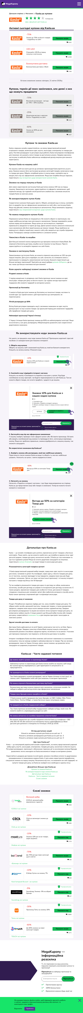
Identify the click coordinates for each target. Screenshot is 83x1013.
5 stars (42, 18)
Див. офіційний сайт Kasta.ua (36, 22)
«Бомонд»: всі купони (19, 863)
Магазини (29, 13)
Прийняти (29, 1009)
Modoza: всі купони (18, 845)
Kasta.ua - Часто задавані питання (41, 776)
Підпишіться (68, 979)
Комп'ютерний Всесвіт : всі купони (24, 882)
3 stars (34, 18)
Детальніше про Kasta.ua (41, 774)
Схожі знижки (41, 778)
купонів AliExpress (60, 262)
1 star (27, 18)
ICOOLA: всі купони (18, 809)
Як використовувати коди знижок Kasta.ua (42, 772)
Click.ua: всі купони (18, 827)
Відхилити (18, 1009)
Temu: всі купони (17, 918)
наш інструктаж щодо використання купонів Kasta (38, 178)
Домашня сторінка (16, 13)
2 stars (30, 18)
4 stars (38, 18)
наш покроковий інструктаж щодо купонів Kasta (37, 210)
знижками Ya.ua (34, 615)
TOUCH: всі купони (18, 936)
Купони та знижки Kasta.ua (41, 769)
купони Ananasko (25, 562)
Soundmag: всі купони (19, 900)
